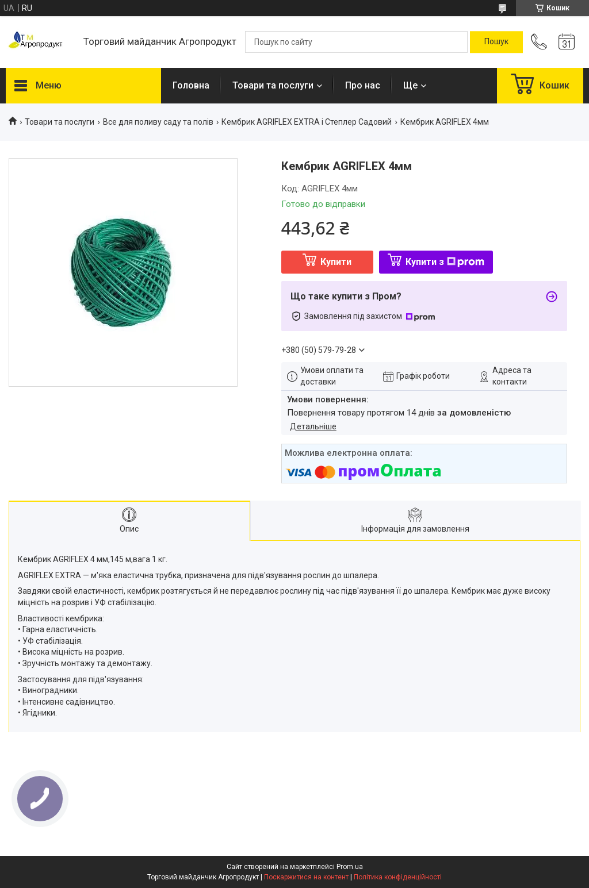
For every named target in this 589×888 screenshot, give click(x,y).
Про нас (362, 85)
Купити (335, 261)
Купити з (445, 261)
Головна (191, 85)
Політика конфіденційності (398, 877)
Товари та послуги (272, 85)
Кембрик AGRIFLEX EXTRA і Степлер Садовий (306, 121)
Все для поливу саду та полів (158, 121)
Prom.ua (349, 867)
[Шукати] (496, 42)
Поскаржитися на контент (306, 877)
